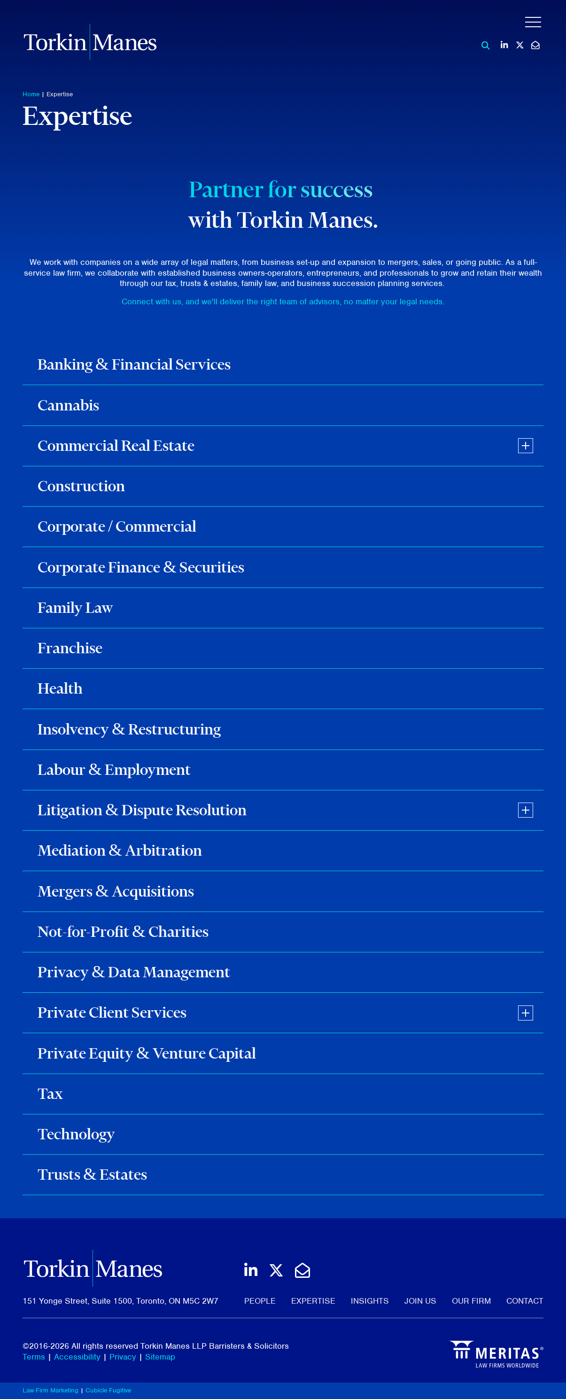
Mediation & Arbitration (120, 850)
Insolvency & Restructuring (129, 729)
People (260, 1301)
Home (31, 94)
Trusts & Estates (92, 1174)
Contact (524, 1301)
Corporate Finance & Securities (141, 567)
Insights (370, 1301)
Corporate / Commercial (117, 526)
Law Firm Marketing (50, 1390)
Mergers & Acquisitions (116, 891)
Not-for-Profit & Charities (123, 931)
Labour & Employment (114, 769)
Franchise (70, 648)
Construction (81, 486)
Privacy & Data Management (134, 972)
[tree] (283, 770)
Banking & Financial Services (134, 364)
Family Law (75, 607)
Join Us (420, 1301)
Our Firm (471, 1301)
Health (60, 688)
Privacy (122, 1357)
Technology (76, 1134)
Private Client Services (112, 1012)
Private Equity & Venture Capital (147, 1053)
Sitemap (160, 1357)
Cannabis (68, 405)
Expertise (60, 94)
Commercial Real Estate (116, 445)
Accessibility (77, 1357)
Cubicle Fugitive (108, 1390)
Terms (34, 1357)
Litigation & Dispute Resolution (142, 810)
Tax (50, 1093)
